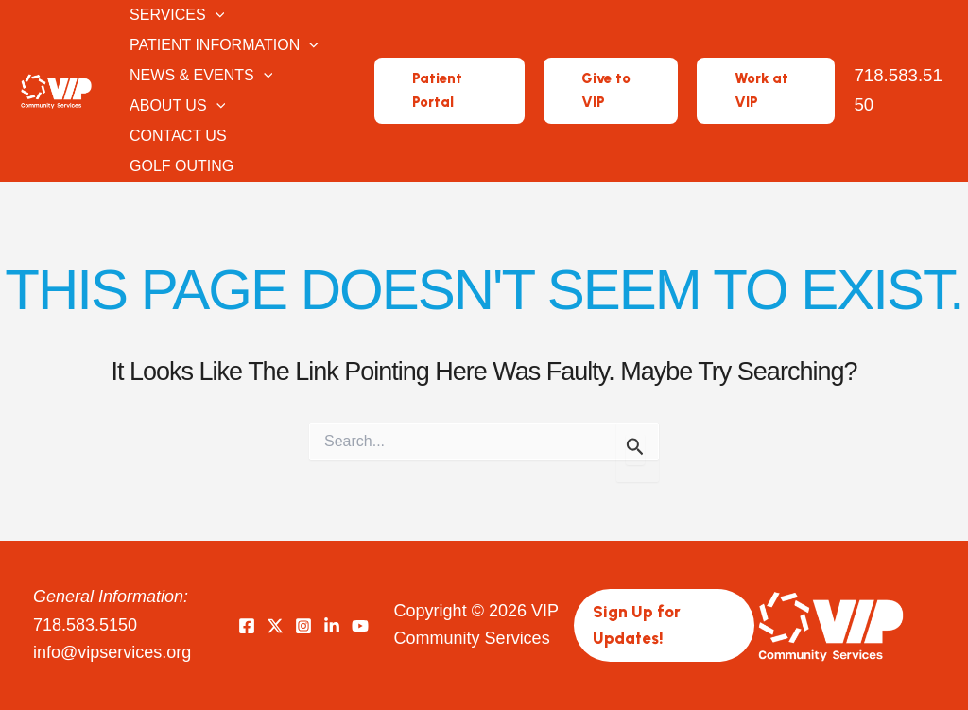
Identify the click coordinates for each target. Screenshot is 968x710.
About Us (175, 106)
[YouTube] (360, 625)
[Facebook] (246, 625)
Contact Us (176, 136)
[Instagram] (303, 625)
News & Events (199, 76)
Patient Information (222, 45)
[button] (213, 15)
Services (175, 15)
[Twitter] (275, 625)
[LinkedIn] (331, 625)
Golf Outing (180, 166)
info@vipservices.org (112, 652)
